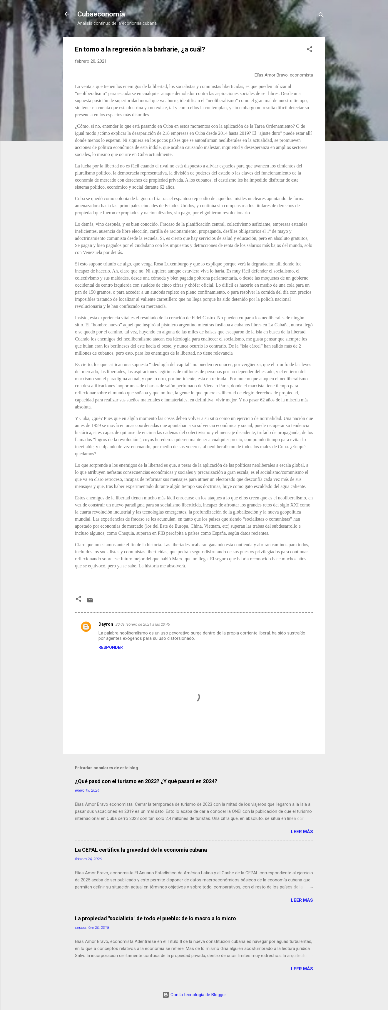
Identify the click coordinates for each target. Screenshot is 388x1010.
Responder (110, 647)
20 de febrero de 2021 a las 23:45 (143, 624)
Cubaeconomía (101, 14)
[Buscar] (321, 16)
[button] (309, 50)
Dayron (105, 624)
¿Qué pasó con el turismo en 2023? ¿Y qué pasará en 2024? (146, 781)
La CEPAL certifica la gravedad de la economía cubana (141, 850)
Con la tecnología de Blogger (194, 994)
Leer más (302, 831)
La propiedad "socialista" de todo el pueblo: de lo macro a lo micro (155, 918)
